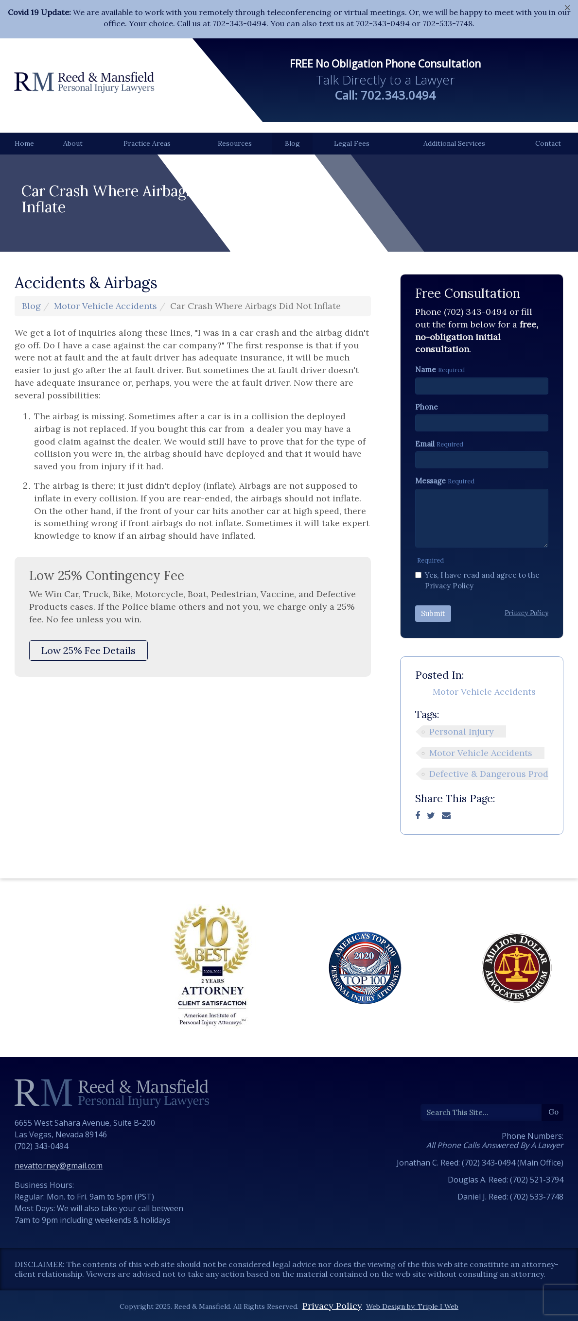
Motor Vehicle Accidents (105, 305)
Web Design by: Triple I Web (412, 1306)
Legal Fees (351, 143)
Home (24, 143)
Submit (433, 613)
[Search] (481, 1112)
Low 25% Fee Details (88, 650)
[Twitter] (431, 815)
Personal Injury (461, 731)
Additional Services (454, 143)
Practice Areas (147, 143)
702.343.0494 (398, 95)
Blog (292, 143)
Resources (235, 143)
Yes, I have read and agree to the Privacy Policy (477, 580)
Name (425, 369)
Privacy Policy (332, 1305)
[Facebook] (417, 815)
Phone (426, 407)
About (73, 143)
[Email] (446, 815)
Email (425, 443)
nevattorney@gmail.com (59, 1165)
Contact (548, 143)
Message (430, 480)
